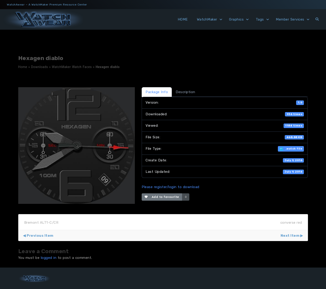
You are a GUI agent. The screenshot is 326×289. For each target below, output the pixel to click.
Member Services (290, 19)
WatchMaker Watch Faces (72, 67)
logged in (49, 258)
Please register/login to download (170, 187)
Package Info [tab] (157, 92)
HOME (183, 19)
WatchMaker (207, 19)
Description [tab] (185, 92)
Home (22, 67)
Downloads (39, 67)
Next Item (290, 236)
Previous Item (40, 236)
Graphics (236, 19)
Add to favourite (162, 197)
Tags (260, 19)
